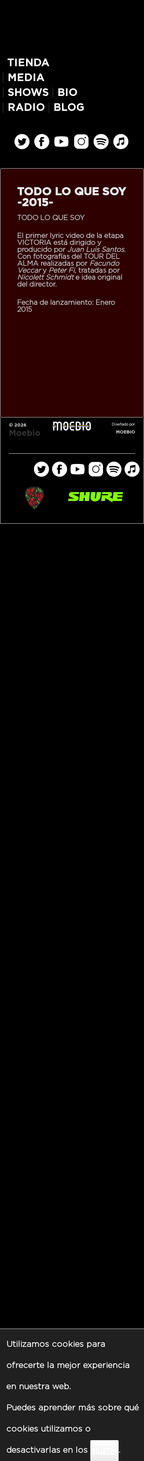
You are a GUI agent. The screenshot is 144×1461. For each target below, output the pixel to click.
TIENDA (28, 63)
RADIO (26, 107)
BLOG (68, 107)
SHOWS (28, 92)
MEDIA (26, 77)
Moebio (25, 433)
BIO (67, 92)
